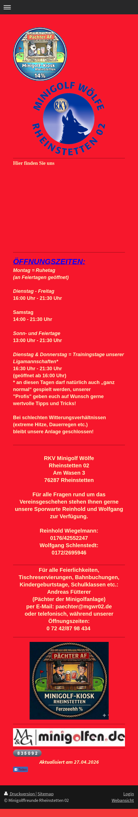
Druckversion (20, 794)
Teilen (20, 770)
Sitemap (45, 794)
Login (128, 794)
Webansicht (123, 800)
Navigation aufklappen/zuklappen (69, 7)
